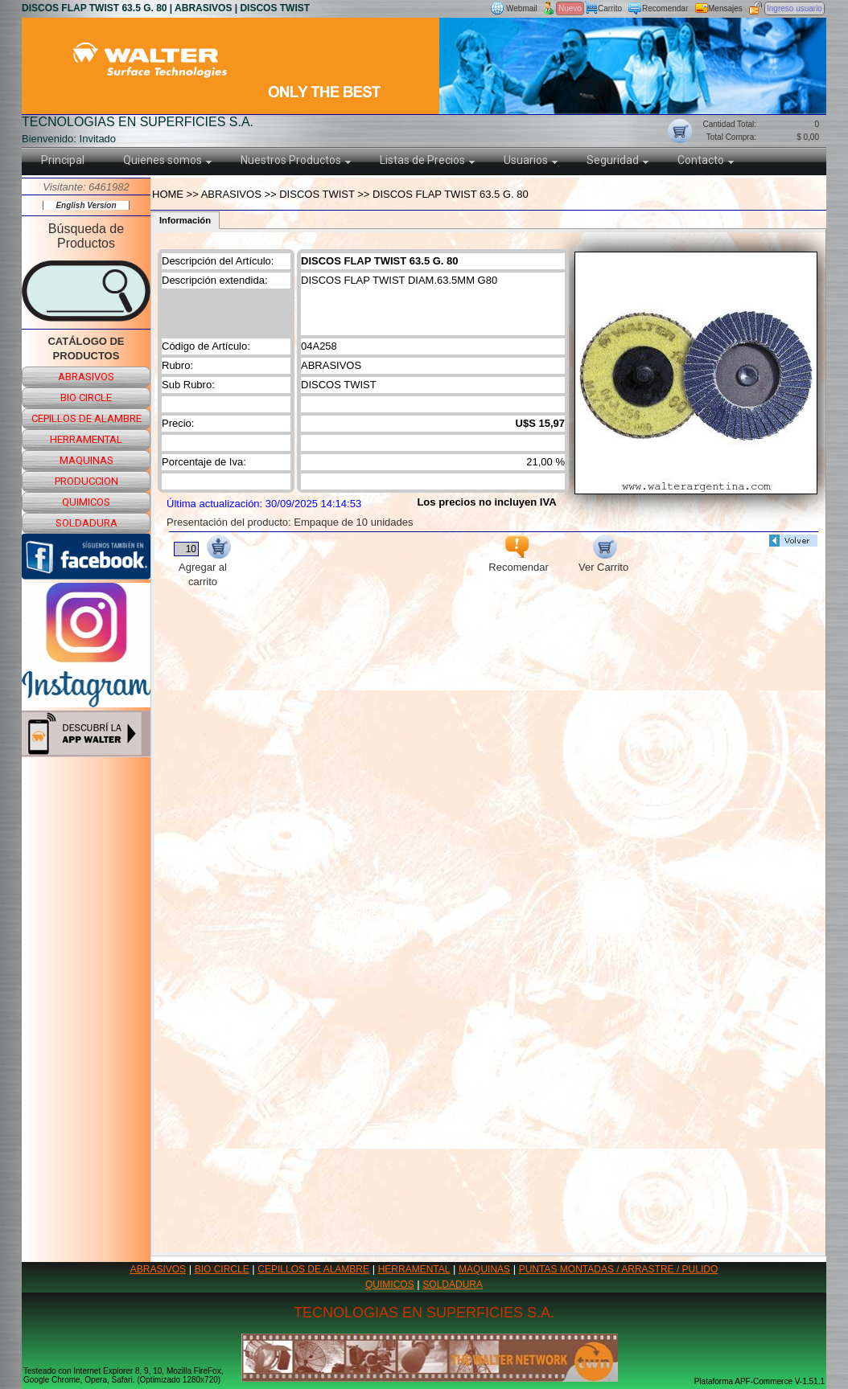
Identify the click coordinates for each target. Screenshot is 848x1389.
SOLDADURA (452, 1284)
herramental (86, 439)
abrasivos (86, 377)
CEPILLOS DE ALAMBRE (313, 1269)
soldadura (86, 523)
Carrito (610, 8)
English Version (86, 205)
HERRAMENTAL (414, 1269)
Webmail (521, 8)
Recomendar (665, 8)
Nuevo (570, 8)
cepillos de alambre (86, 418)
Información (185, 220)
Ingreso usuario (794, 8)
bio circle (86, 397)
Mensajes (725, 8)
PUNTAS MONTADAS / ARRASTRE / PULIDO (618, 1269)
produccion (86, 481)
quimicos (86, 502)
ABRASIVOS (158, 1269)
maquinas (86, 460)
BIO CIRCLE (222, 1269)
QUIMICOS (389, 1284)
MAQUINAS (484, 1269)
